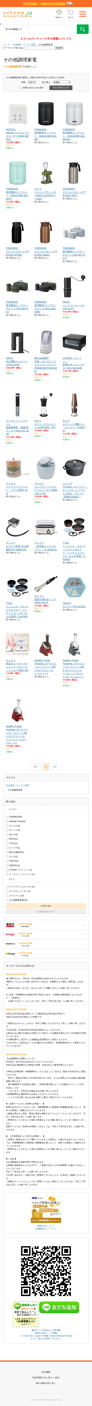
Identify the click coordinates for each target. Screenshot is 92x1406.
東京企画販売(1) (15, 852)
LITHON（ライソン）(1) (19, 870)
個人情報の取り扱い (46, 1383)
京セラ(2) (12, 834)
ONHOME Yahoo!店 (46, 934)
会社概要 (45, 1372)
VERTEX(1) (13, 865)
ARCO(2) (12, 839)
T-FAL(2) (11, 843)
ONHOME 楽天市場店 (46, 925)
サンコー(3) (13, 830)
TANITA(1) (12, 861)
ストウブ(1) (13, 848)
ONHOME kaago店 (46, 953)
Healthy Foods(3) (15, 821)
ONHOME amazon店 (46, 944)
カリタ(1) (12, 856)
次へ (56, 766)
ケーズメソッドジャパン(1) (20, 874)
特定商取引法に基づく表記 (46, 1377)
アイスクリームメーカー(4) (20, 887)
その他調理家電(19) (16, 900)
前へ (36, 766)
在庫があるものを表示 (31, 87)
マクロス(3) (13, 826)
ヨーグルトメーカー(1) (18, 891)
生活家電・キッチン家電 (24, 44)
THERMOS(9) (14, 817)
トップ (6, 44)
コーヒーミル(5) (15, 896)
